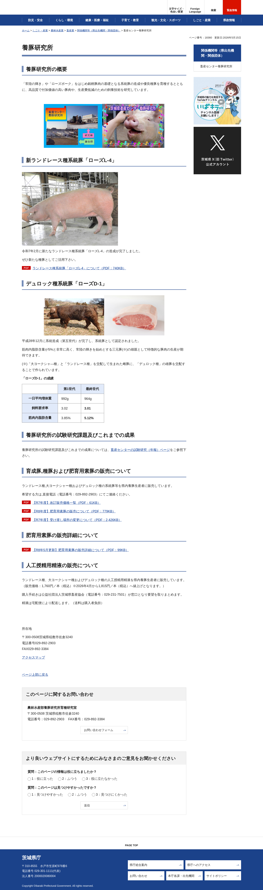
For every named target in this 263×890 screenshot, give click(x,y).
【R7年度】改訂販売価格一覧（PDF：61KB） (67, 503)
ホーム (26, 30)
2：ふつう (69, 779)
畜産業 (70, 30)
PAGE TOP (131, 845)
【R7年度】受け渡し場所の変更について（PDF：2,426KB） (77, 520)
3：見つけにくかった (111, 794)
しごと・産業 (40, 30)
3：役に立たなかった (101, 779)
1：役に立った (42, 779)
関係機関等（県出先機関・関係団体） (99, 30)
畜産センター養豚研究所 (216, 66)
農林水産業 (57, 30)
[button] (195, 7)
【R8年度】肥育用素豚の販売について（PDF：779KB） (74, 511)
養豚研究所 (37, 47)
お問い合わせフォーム (98, 730)
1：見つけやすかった (47, 794)
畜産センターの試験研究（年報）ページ (140, 450)
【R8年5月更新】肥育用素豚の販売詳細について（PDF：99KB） (81, 550)
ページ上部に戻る (35, 674)
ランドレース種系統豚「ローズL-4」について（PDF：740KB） (79, 268)
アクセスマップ (33, 657)
